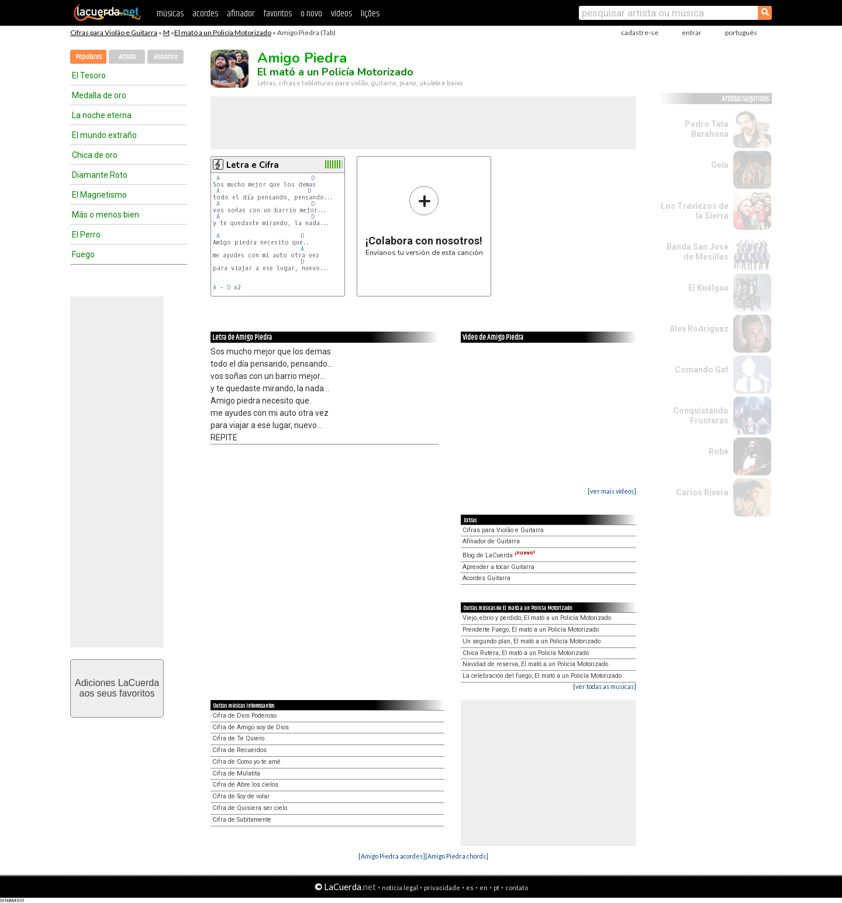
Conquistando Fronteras (701, 415)
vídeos (341, 13)
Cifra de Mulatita (236, 773)
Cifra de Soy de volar (241, 796)
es (470, 887)
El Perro (86, 234)
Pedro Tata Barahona (707, 129)
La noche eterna (102, 115)
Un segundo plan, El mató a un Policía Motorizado (532, 641)
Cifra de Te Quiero (238, 738)
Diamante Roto (99, 175)
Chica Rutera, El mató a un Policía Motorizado (526, 653)
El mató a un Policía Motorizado (222, 32)
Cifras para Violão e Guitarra (113, 32)
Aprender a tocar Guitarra (498, 567)
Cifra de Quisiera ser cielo (249, 808)
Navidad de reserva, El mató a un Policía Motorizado (535, 664)
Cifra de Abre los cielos (245, 784)
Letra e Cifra (252, 165)
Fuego (83, 254)
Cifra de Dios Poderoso (244, 715)
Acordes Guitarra (486, 578)
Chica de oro (95, 155)
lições (370, 13)
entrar (692, 32)
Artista (127, 57)
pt (496, 887)
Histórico (166, 57)
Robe (719, 451)
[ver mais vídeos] (612, 491)
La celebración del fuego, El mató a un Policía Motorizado (542, 676)
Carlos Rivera (702, 492)
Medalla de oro (99, 95)
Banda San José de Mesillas (698, 251)
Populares (88, 57)
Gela (720, 165)
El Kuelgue (708, 287)
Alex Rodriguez (699, 328)
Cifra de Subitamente (241, 819)
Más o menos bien (105, 214)
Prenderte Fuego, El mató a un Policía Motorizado (531, 629)
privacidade (442, 887)
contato (516, 887)
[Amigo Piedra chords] (456, 856)
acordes (205, 13)
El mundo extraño (104, 135)
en (483, 887)
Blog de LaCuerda (499, 555)
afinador (240, 13)
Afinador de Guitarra (491, 541)
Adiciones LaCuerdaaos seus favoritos (117, 688)
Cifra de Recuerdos (239, 750)
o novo (311, 13)
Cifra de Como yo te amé (246, 762)
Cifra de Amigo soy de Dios (250, 727)
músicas (170, 13)
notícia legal (400, 887)
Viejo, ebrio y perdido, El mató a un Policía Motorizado (537, 618)
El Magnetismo (99, 194)
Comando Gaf (702, 369)
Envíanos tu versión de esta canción (424, 220)
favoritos (277, 13)
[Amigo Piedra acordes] (391, 856)
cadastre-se (639, 32)
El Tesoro (89, 75)
